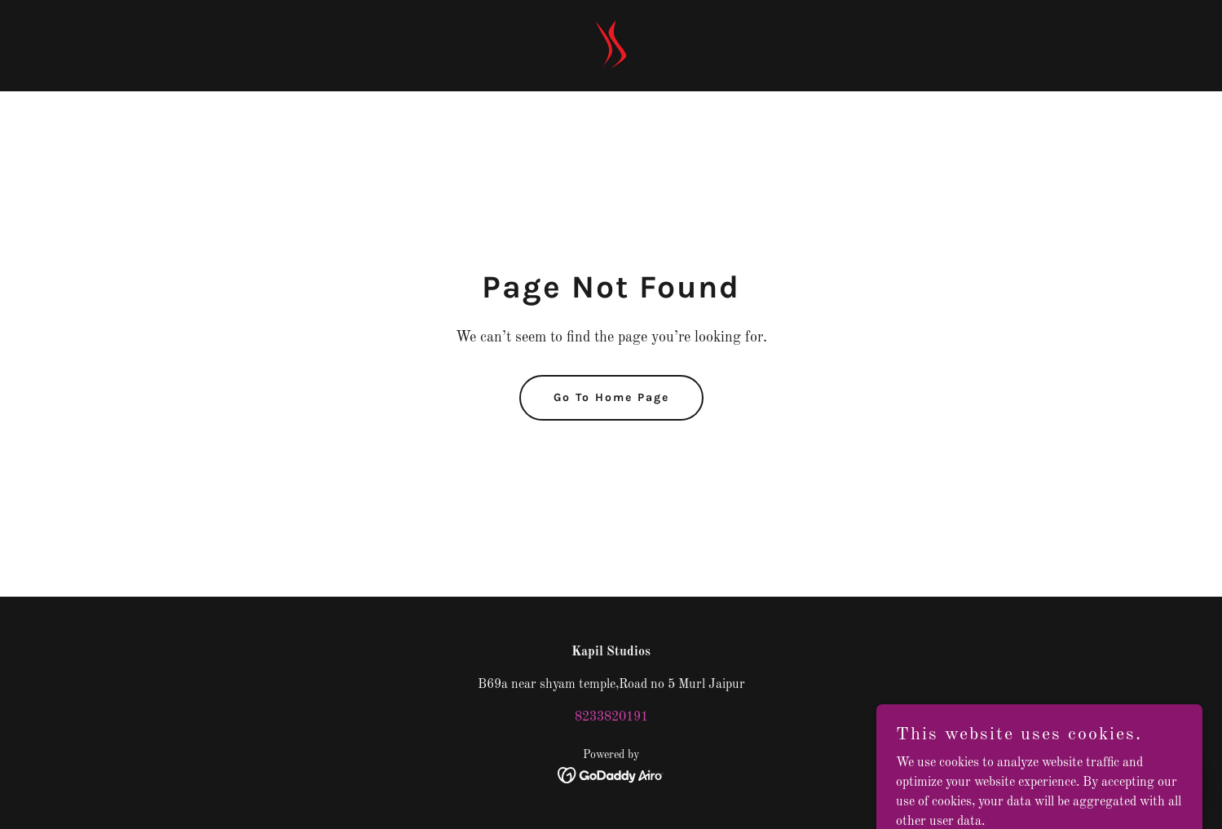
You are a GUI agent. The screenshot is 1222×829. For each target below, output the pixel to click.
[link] (611, 45)
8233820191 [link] (611, 717)
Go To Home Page (611, 397)
